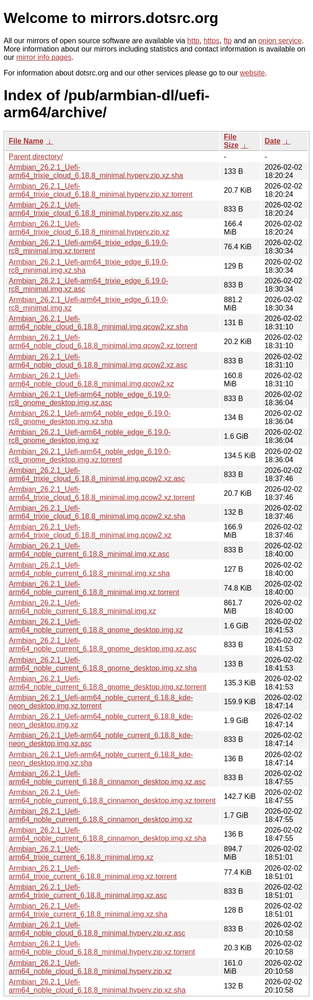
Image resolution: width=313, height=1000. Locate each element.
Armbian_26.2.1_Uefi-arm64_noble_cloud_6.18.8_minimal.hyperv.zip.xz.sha (97, 986)
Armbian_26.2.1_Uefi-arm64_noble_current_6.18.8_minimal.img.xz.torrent (94, 588)
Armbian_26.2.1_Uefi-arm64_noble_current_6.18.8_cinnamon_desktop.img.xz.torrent (112, 796)
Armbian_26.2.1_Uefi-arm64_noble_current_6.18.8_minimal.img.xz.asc (89, 550)
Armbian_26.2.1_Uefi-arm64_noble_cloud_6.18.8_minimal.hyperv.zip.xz (90, 967)
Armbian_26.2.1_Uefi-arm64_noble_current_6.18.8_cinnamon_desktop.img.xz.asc (107, 778)
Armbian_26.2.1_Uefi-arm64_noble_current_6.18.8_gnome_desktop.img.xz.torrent (107, 683)
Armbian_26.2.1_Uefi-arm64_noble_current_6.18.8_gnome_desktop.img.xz (96, 626)
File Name (26, 141)
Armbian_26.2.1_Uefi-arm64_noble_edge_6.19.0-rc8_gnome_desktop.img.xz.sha (90, 417)
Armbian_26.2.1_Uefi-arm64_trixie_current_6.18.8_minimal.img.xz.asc (88, 891)
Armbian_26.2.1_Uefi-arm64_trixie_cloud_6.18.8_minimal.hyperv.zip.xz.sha (96, 171)
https (212, 41)
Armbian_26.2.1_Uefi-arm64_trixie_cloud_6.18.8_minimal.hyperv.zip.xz (89, 228)
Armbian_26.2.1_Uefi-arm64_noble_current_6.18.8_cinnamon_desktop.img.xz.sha (107, 834)
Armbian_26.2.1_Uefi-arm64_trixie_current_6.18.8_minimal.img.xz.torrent (92, 872)
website (252, 73)
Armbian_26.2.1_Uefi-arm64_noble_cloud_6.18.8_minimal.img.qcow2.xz (91, 380)
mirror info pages (44, 57)
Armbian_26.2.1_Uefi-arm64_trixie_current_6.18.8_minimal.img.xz (81, 853)
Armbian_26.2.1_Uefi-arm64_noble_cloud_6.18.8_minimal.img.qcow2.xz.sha (98, 323)
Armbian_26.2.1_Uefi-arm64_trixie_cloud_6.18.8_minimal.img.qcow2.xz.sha (97, 512)
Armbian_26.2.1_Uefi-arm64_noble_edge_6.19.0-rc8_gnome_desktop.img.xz (90, 436)
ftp (227, 41)
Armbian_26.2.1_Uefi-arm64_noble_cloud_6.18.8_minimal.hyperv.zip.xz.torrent (102, 948)
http (193, 41)
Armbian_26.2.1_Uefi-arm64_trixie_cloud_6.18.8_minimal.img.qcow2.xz (90, 531)
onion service (280, 41)
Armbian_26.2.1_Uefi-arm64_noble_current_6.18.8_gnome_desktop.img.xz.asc (102, 645)
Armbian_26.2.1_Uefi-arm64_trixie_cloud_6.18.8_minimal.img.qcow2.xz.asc (97, 474)
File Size (231, 141)
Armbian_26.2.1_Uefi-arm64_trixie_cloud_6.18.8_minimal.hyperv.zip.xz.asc (96, 209)
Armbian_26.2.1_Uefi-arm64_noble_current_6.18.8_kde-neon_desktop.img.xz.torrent (101, 702)
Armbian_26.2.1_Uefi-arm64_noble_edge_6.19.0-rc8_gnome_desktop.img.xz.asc (90, 399)
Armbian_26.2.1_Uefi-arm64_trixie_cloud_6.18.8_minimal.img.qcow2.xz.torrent (102, 493)
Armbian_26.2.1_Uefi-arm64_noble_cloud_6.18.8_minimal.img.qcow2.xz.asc (98, 361)
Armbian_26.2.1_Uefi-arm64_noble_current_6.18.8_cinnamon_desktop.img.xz (100, 815)
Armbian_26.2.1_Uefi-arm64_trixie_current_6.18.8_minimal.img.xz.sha (88, 910)
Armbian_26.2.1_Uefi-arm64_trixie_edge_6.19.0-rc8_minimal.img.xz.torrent (88, 247)
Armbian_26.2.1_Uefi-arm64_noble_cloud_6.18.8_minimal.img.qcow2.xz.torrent (103, 341)
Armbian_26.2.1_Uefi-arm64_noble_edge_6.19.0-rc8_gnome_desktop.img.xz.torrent (90, 456)
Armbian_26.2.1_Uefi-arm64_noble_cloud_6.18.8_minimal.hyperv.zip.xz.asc (97, 929)
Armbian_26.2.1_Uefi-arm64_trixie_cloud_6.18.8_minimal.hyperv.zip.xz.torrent (101, 190)
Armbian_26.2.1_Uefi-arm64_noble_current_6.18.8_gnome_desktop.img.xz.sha (103, 664)
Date (273, 141)
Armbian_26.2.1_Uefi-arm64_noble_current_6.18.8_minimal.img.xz (82, 607)
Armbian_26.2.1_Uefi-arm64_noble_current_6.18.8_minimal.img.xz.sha (89, 569)
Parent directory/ (36, 157)
